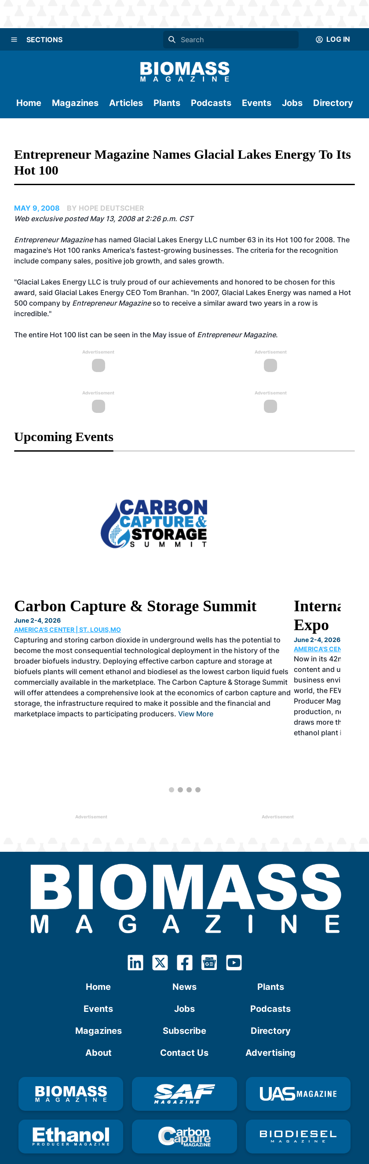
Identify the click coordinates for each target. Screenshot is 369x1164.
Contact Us (184, 1021)
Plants (166, 103)
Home (28, 103)
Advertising (270, 1021)
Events (256, 103)
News (184, 955)
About (98, 1021)
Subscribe (184, 999)
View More (195, 703)
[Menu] (14, 39)
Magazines (75, 103)
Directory (333, 103)
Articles (126, 103)
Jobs (292, 103)
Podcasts (211, 103)
